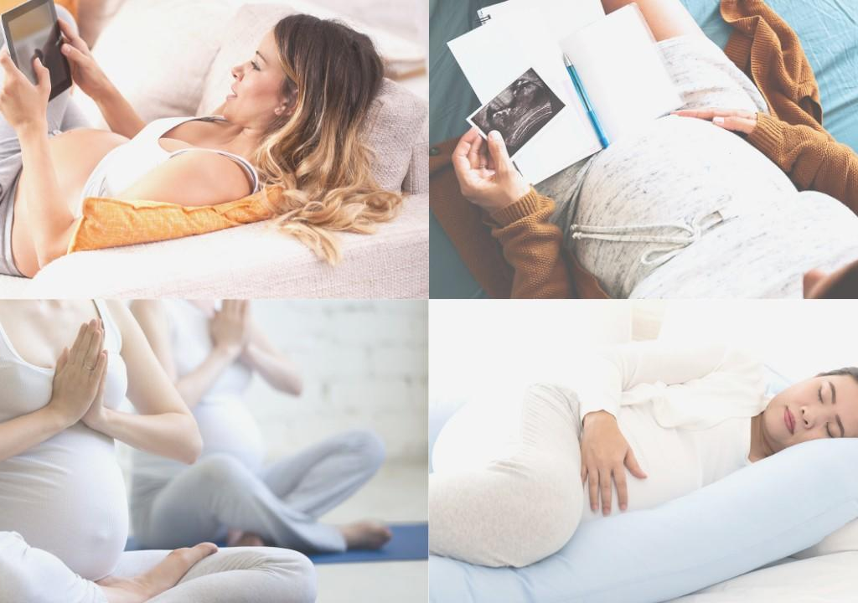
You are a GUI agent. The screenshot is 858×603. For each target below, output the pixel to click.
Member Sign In (429, 447)
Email (309, 332)
